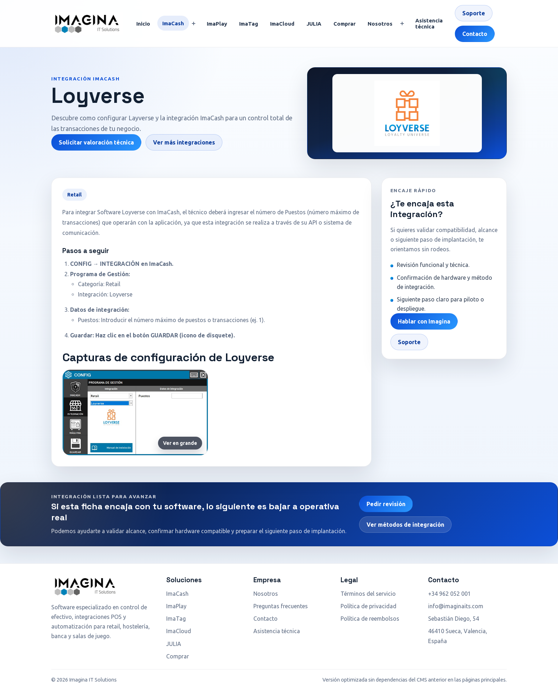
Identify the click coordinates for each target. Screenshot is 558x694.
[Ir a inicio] (87, 23)
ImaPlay (217, 24)
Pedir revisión (386, 504)
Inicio (143, 24)
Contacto (474, 34)
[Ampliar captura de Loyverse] (135, 412)
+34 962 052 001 (449, 593)
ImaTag (248, 24)
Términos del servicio (368, 593)
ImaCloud (282, 24)
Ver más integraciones (184, 142)
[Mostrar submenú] (194, 23)
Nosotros (380, 24)
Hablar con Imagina (424, 321)
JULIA (313, 24)
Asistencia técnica (429, 23)
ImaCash (173, 23)
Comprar (344, 24)
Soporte (473, 13)
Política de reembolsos (370, 618)
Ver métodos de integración (405, 524)
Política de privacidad (368, 606)
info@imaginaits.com (455, 606)
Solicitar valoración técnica (96, 142)
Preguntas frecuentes (280, 606)
